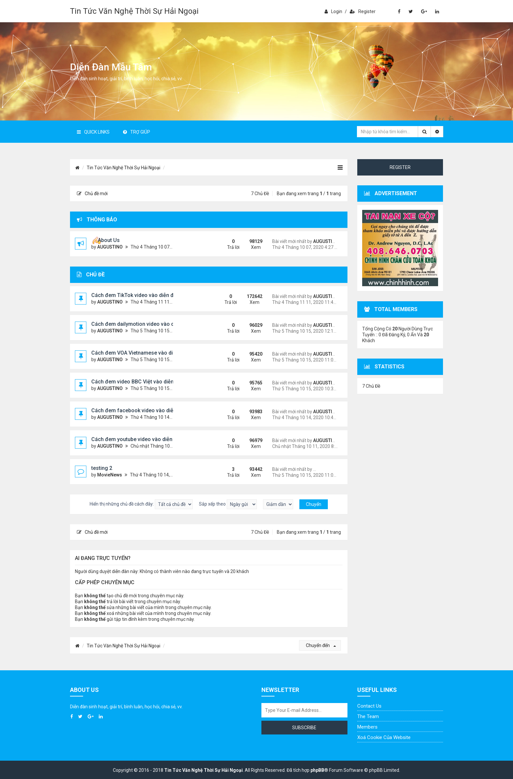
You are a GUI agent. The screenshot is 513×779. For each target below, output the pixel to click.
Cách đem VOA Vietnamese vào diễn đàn (140, 353)
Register (363, 11)
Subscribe (304, 727)
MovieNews (109, 474)
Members (367, 727)
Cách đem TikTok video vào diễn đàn (135, 295)
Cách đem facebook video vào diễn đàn (139, 410)
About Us (109, 240)
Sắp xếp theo (228, 504)
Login (333, 11)
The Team (368, 716)
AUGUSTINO (110, 247)
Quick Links (93, 132)
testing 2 (101, 468)
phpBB (317, 770)
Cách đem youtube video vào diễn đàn (137, 439)
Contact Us (369, 706)
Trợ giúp (136, 132)
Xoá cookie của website (384, 737)
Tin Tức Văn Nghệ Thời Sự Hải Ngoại (134, 11)
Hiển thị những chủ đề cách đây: (141, 504)
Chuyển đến (321, 645)
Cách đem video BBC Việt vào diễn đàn (137, 382)
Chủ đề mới (92, 193)
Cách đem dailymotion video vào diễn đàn (141, 324)
